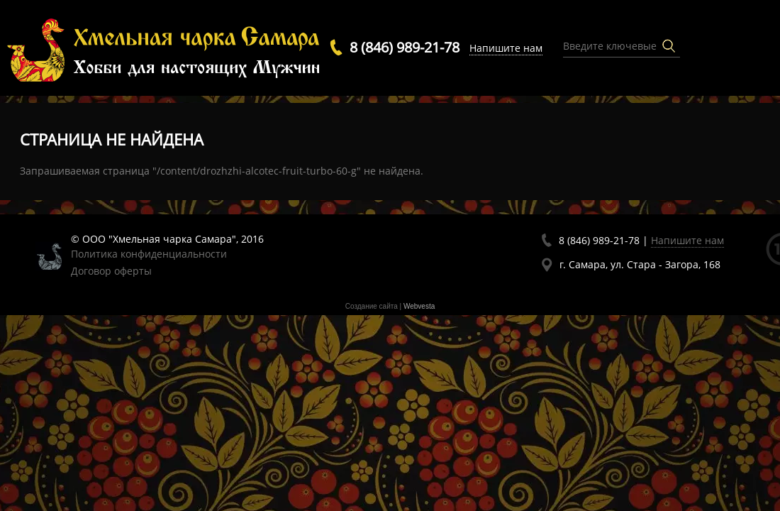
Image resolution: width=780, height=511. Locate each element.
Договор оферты (111, 271)
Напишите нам (505, 48)
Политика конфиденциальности (149, 253)
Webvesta (419, 306)
